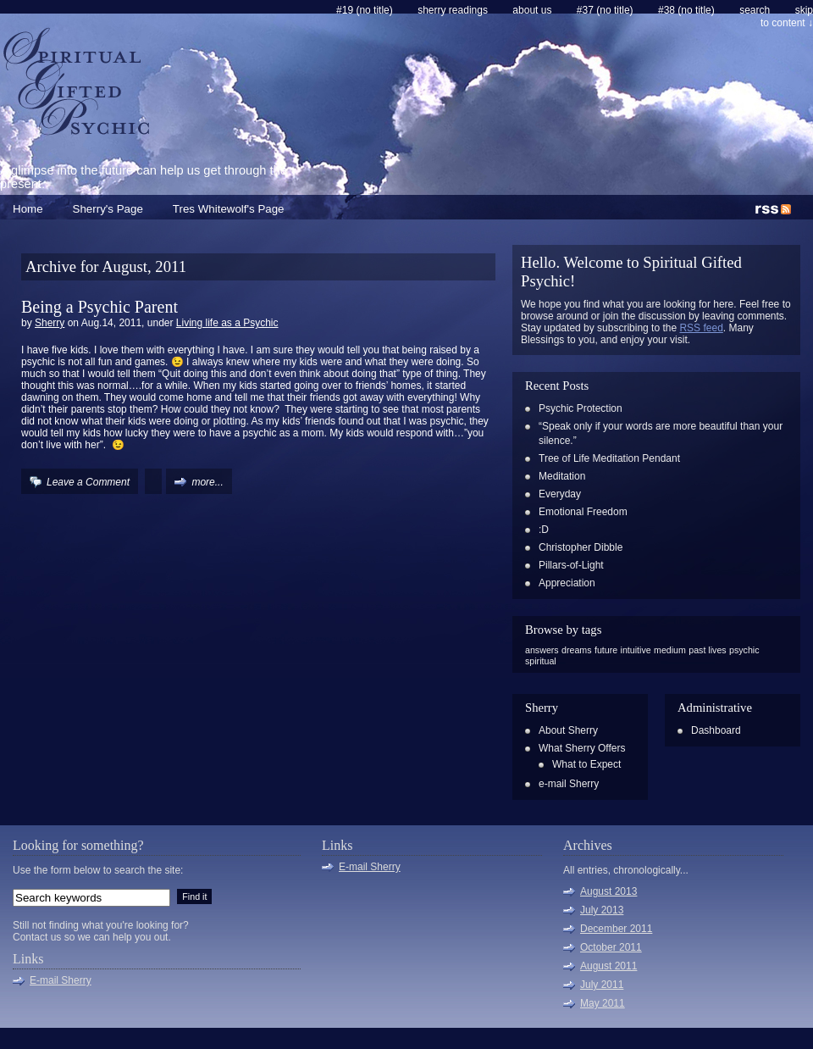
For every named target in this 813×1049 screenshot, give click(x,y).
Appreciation (567, 583)
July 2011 (601, 985)
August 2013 (608, 891)
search (754, 10)
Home (28, 209)
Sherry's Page (108, 209)
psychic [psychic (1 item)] (744, 650)
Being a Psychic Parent (99, 306)
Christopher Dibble (580, 547)
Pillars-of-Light (571, 565)
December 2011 (616, 929)
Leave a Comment (88, 482)
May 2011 (602, 1003)
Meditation (562, 476)
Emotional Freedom (583, 512)
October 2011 (611, 947)
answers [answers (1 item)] (542, 650)
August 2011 (608, 966)
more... (207, 482)
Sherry (49, 323)
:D (544, 530)
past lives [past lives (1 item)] (707, 650)
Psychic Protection (580, 408)
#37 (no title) (605, 10)
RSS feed (700, 328)
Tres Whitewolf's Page (229, 209)
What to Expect (586, 764)
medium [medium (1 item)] (670, 650)
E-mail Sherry (60, 980)
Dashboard (716, 730)
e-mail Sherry (569, 784)
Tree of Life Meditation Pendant (609, 458)
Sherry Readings (453, 10)
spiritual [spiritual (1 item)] (540, 661)
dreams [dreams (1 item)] (576, 650)
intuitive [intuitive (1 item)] (636, 650)
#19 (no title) (364, 10)
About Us (531, 10)
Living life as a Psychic (227, 323)
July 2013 (601, 910)
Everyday (560, 494)
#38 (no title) (686, 10)
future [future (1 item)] (606, 650)
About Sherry (568, 730)
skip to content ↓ (786, 16)
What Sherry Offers (582, 748)
